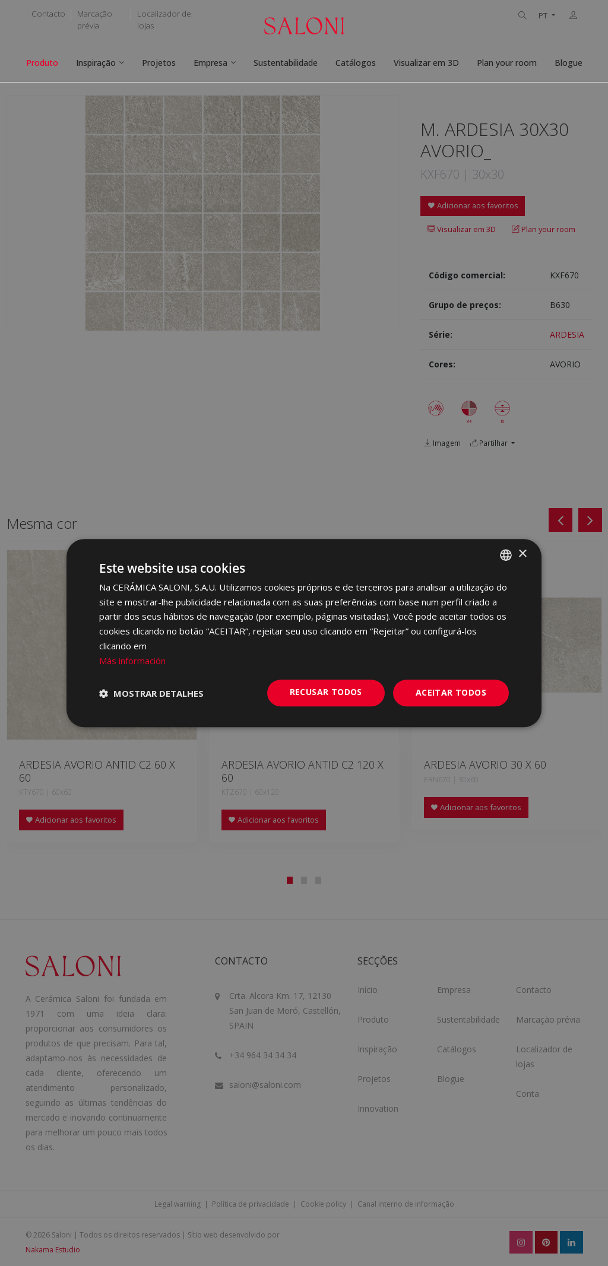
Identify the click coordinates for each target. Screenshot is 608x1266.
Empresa (210, 62)
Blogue (568, 62)
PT (544, 16)
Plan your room (507, 62)
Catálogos (355, 62)
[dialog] (304, 633)
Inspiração (96, 62)
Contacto (48, 13)
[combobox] (506, 555)
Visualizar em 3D (426, 62)
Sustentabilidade (286, 62)
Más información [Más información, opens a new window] (132, 661)
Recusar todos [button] (326, 692)
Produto (42, 62)
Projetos (159, 62)
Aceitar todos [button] (451, 693)
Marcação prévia (94, 19)
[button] (151, 693)
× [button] (522, 554)
